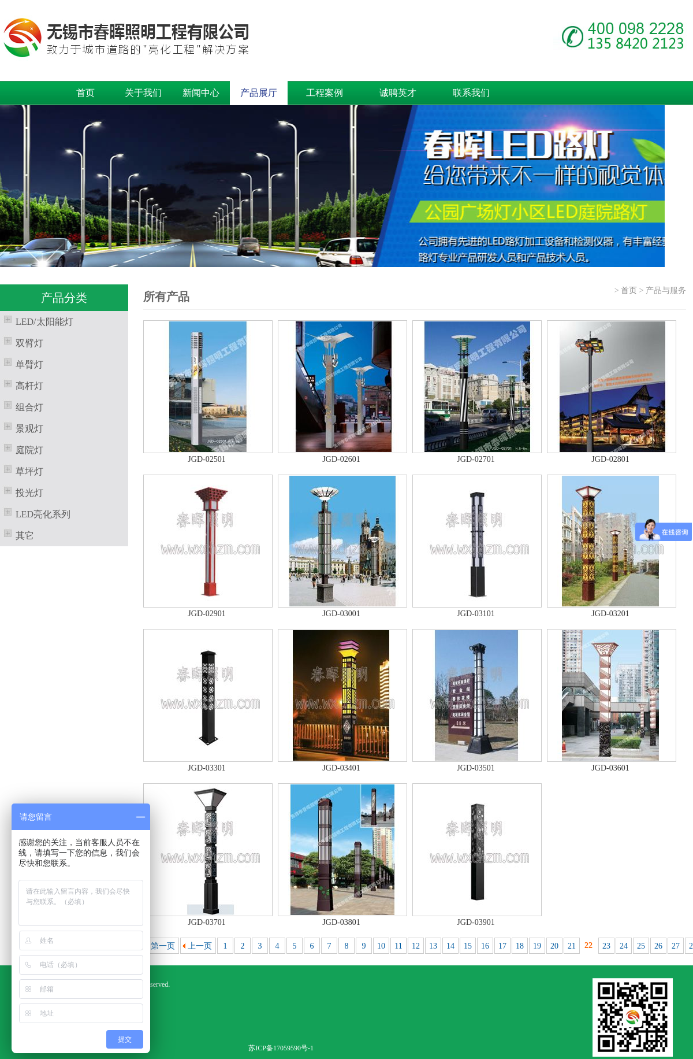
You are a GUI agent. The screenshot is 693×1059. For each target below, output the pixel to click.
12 (416, 946)
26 (658, 946)
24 (624, 946)
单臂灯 (21, 363)
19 (537, 946)
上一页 (200, 946)
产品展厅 (258, 93)
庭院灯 (21, 448)
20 (554, 946)
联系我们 (471, 93)
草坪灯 (21, 470)
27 (676, 946)
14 (450, 946)
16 (485, 946)
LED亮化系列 (35, 512)
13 (433, 946)
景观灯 (21, 427)
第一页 (163, 946)
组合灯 (21, 405)
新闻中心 (200, 93)
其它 (17, 534)
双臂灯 (21, 341)
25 (641, 946)
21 (572, 946)
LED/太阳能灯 (36, 320)
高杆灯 (21, 384)
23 (606, 946)
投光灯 (21, 491)
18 (520, 946)
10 (381, 946)
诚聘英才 (397, 93)
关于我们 (143, 93)
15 (468, 946)
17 (502, 946)
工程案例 (324, 93)
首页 (85, 93)
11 (398, 946)
